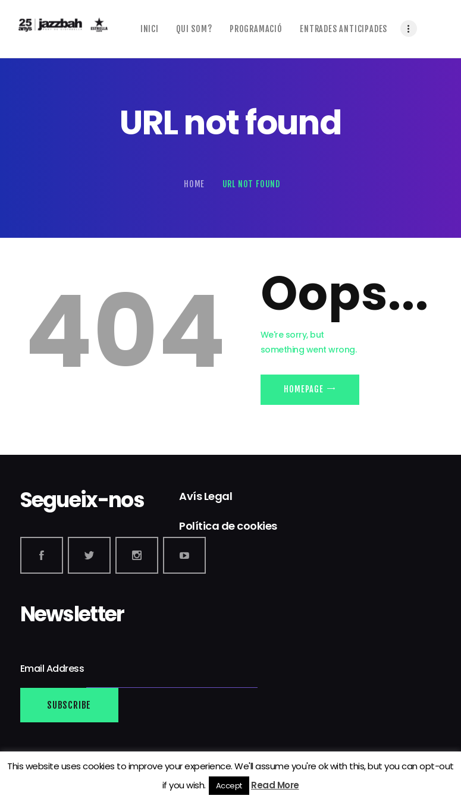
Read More (275, 785)
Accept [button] (229, 785)
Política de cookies (228, 525)
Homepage (303, 389)
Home (194, 184)
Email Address (53, 668)
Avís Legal (205, 496)
